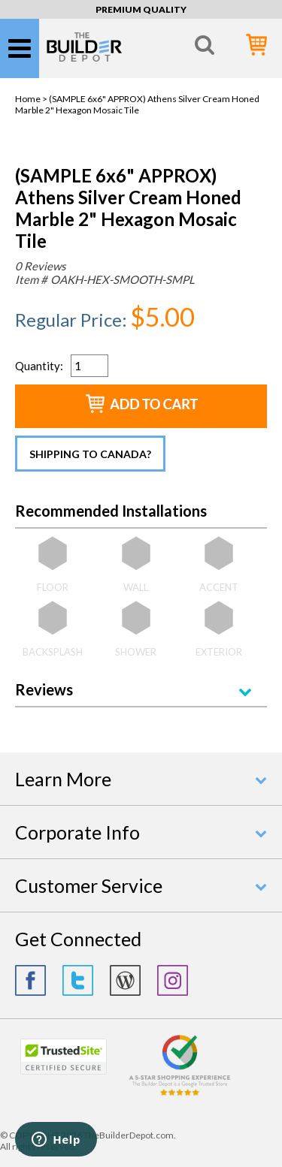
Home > (32, 98)
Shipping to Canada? (90, 454)
